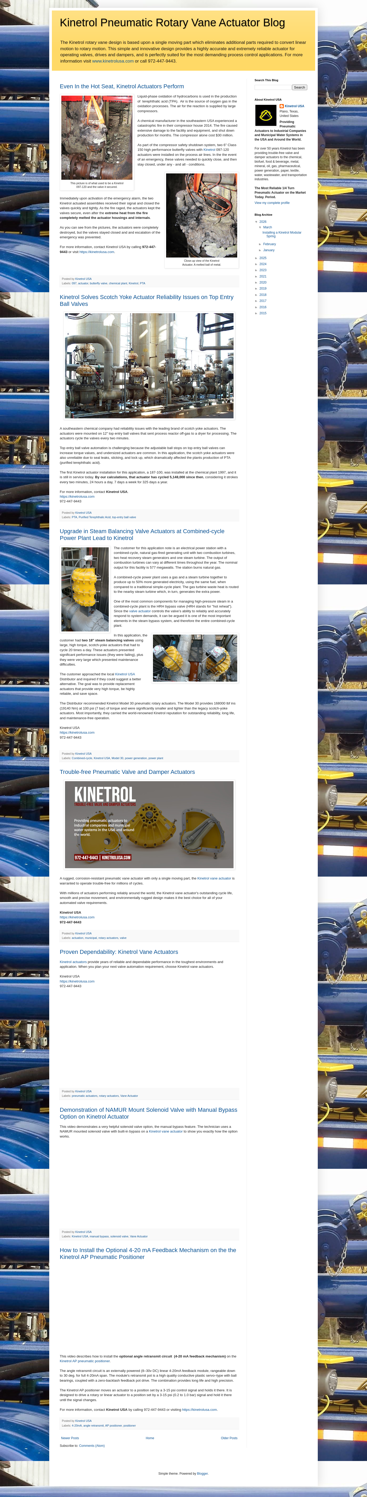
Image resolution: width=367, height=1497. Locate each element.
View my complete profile (272, 203)
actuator (83, 283)
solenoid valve (119, 1236)
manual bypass (99, 1236)
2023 (263, 270)
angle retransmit (93, 1425)
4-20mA (77, 1425)
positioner (129, 1425)
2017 (263, 301)
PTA (142, 283)
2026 (263, 222)
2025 (263, 258)
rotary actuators (108, 937)
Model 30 (117, 758)
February (269, 244)
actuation (77, 937)
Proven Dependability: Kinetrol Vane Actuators (119, 952)
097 (74, 283)
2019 (263, 288)
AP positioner (113, 1425)
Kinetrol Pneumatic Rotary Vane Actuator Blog (172, 22)
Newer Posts (70, 1438)
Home (150, 1438)
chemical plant (118, 283)
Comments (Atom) (92, 1446)
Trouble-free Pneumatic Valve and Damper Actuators (127, 772)
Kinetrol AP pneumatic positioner (85, 1361)
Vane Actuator (129, 1095)
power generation (136, 758)
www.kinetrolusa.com (113, 61)
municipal (91, 937)
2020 (263, 282)
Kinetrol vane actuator (214, 878)
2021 (263, 276)
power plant (155, 758)
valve (123, 937)
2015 (263, 313)
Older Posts (229, 1438)
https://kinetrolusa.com (97, 252)
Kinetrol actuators (73, 962)
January (269, 250)
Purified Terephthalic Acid (95, 517)
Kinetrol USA (125, 674)
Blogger (202, 1473)
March (267, 227)
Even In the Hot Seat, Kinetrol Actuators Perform (122, 86)
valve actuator (140, 611)
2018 (263, 295)
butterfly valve (98, 283)
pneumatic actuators (84, 1095)
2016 (263, 307)
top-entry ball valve (124, 517)
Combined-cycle (82, 758)
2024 (263, 264)
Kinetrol (209, 150)
